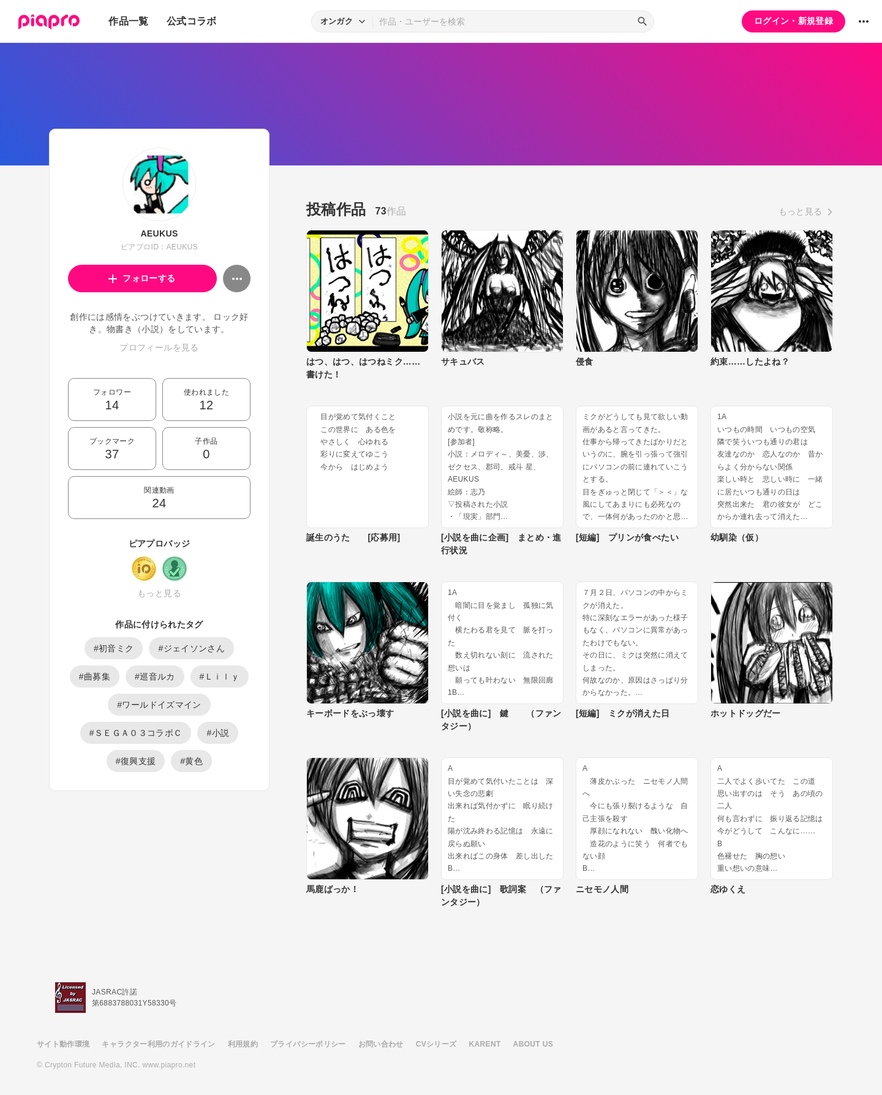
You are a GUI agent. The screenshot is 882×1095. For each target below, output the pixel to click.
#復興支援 (136, 761)
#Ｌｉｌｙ (220, 676)
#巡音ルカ (155, 676)
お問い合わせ (381, 1044)
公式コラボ (192, 21)
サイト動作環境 (63, 1044)
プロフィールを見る (158, 347)
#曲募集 (94, 676)
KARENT (485, 1044)
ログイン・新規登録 (793, 21)
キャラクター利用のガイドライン (158, 1044)
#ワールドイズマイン (159, 705)
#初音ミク (114, 648)
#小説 (217, 733)
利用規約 (243, 1044)
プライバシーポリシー (308, 1044)
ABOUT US (533, 1044)
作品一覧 (128, 21)
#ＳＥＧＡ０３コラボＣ (136, 733)
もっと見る (159, 593)
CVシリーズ (436, 1044)
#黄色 (191, 761)
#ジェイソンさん (191, 648)
